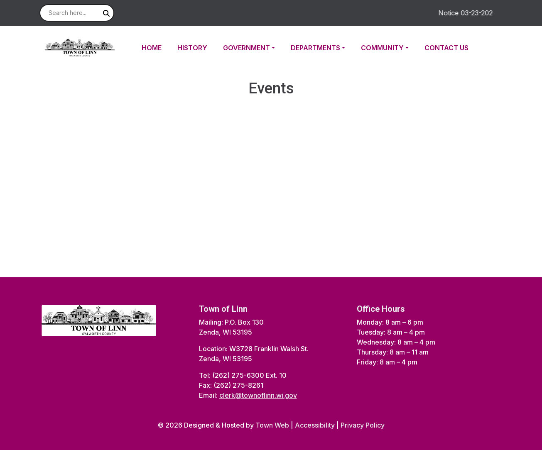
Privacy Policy (363, 425)
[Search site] (76, 13)
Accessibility (315, 425)
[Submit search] (106, 13)
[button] (253, 47)
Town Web (272, 425)
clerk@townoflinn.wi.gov (258, 395)
